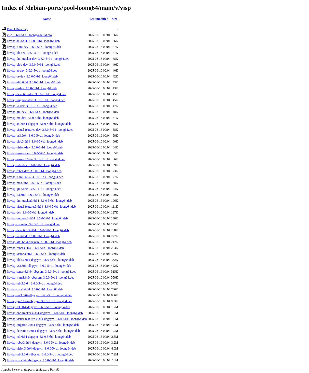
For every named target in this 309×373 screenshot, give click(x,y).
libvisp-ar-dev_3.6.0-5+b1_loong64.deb (32, 70)
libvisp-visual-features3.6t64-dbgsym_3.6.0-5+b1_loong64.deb (47, 319)
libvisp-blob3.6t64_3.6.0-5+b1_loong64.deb (35, 141)
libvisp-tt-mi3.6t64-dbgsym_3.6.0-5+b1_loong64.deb (40, 277)
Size (114, 19)
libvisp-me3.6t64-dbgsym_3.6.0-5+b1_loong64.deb (39, 295)
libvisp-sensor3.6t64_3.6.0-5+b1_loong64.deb (36, 159)
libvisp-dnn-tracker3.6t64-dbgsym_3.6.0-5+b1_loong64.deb (45, 313)
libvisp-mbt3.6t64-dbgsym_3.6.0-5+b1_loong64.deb (40, 354)
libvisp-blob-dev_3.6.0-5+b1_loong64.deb (33, 64)
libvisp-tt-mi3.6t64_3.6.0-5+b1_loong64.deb (35, 177)
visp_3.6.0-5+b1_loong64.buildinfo (29, 35)
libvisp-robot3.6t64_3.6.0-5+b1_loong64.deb (35, 248)
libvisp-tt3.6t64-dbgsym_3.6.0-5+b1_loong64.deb (38, 307)
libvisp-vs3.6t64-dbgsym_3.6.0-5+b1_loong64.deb (39, 265)
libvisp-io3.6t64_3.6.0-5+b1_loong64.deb (33, 236)
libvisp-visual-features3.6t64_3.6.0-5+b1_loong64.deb (41, 206)
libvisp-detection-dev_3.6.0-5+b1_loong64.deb (36, 94)
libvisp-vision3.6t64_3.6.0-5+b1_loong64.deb (36, 254)
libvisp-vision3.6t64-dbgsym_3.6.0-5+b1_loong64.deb (41, 348)
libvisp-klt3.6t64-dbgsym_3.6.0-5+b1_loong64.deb (39, 242)
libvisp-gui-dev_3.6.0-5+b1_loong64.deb (33, 112)
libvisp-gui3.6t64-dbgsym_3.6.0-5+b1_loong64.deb (39, 301)
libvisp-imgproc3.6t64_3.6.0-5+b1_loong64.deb (37, 218)
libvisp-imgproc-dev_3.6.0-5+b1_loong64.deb (36, 100)
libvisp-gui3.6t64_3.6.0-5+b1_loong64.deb (34, 188)
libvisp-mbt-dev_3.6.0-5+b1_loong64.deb (33, 165)
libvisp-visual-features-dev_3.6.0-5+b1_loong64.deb (40, 129)
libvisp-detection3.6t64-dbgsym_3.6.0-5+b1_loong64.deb (43, 330)
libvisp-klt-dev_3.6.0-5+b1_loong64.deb (32, 52)
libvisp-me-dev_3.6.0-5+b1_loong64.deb (33, 117)
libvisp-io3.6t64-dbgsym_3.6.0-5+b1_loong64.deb (39, 336)
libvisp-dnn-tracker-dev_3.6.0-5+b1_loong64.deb (38, 58)
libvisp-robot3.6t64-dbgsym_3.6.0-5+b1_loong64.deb (41, 342)
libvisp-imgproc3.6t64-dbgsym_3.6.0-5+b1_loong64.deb (43, 324)
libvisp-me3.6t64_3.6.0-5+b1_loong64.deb (34, 183)
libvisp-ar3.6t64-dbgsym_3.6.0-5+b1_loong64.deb (39, 123)
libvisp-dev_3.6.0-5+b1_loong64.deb (30, 212)
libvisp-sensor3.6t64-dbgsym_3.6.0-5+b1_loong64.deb (41, 271)
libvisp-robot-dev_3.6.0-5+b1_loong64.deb (34, 171)
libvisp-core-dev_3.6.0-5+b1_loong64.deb (33, 224)
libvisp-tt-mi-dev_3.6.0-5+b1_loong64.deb (34, 46)
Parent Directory (17, 29)
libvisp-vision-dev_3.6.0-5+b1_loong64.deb (34, 147)
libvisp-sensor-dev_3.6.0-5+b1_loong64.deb (35, 153)
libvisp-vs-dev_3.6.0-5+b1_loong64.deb (32, 76)
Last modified (99, 19)
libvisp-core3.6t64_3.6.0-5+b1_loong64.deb (35, 289)
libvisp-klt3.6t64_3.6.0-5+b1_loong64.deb (33, 82)
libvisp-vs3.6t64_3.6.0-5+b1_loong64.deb (33, 135)
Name (47, 19)
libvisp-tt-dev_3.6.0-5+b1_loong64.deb (32, 88)
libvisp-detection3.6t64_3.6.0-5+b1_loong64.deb (38, 230)
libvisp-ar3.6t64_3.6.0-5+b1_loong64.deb (33, 41)
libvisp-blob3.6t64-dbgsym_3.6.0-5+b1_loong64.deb (40, 259)
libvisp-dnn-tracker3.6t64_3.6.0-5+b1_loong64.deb (39, 200)
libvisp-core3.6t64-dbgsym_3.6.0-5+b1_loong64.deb (40, 360)
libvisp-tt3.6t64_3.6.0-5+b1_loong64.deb (33, 194)
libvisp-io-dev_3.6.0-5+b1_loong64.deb (32, 106)
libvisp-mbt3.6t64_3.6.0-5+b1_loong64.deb (34, 283)
